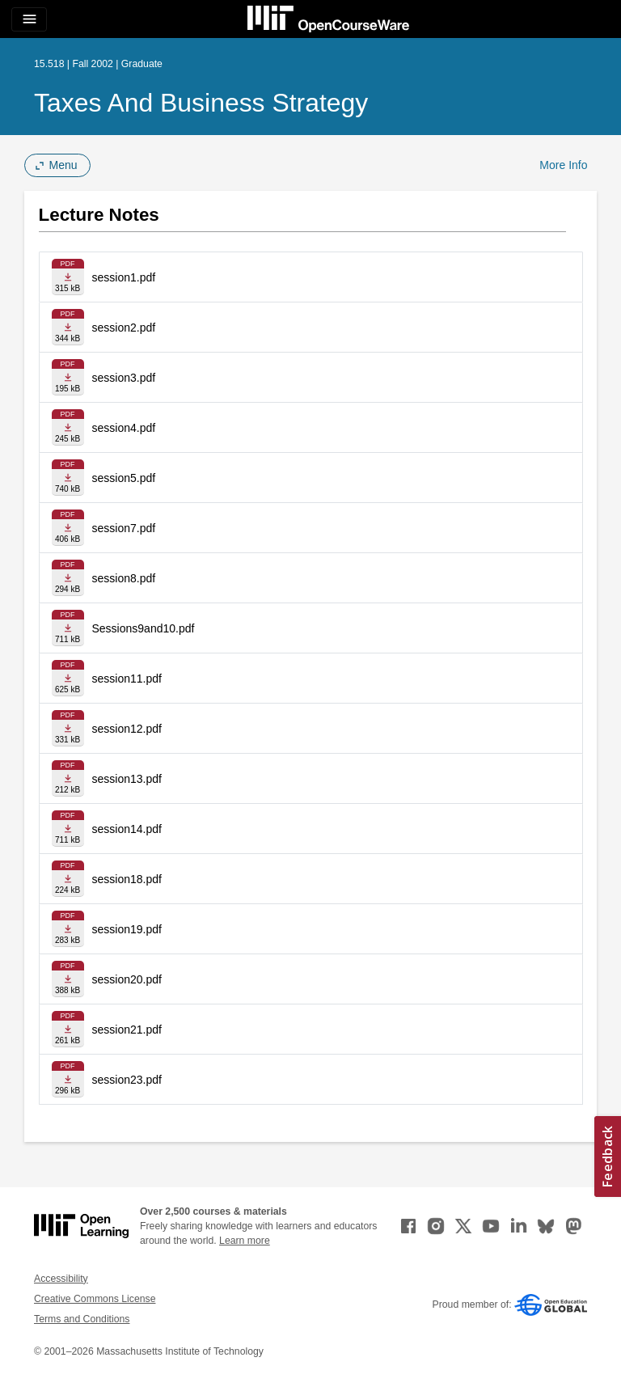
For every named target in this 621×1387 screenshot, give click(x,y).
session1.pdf (124, 277)
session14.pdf (127, 828)
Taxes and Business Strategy (201, 102)
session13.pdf (127, 778)
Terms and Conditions (81, 1319)
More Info (563, 165)
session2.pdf (124, 327)
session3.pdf (124, 377)
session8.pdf (124, 578)
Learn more (244, 1240)
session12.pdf (127, 728)
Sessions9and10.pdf (143, 628)
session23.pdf (127, 1079)
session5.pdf (124, 477)
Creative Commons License (94, 1299)
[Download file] (68, 277)
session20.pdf (127, 979)
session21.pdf (127, 1029)
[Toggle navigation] (29, 19)
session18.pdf (127, 879)
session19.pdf (127, 929)
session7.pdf (124, 528)
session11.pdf (127, 678)
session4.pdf (124, 427)
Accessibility (61, 1278)
